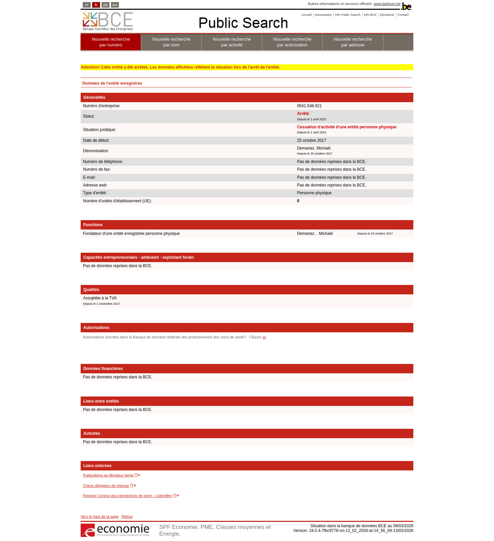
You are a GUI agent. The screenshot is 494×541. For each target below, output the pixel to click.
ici (264, 337)
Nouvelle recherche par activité (232, 42)
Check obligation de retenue (106, 486)
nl (86, 4)
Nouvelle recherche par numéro (111, 42)
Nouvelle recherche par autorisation (292, 42)
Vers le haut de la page (100, 516)
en (115, 4)
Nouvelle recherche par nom (171, 42)
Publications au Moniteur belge (108, 475)
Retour (127, 516)
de (105, 4)
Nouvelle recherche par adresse (353, 42)
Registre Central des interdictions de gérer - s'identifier (127, 496)
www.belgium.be (387, 4)
